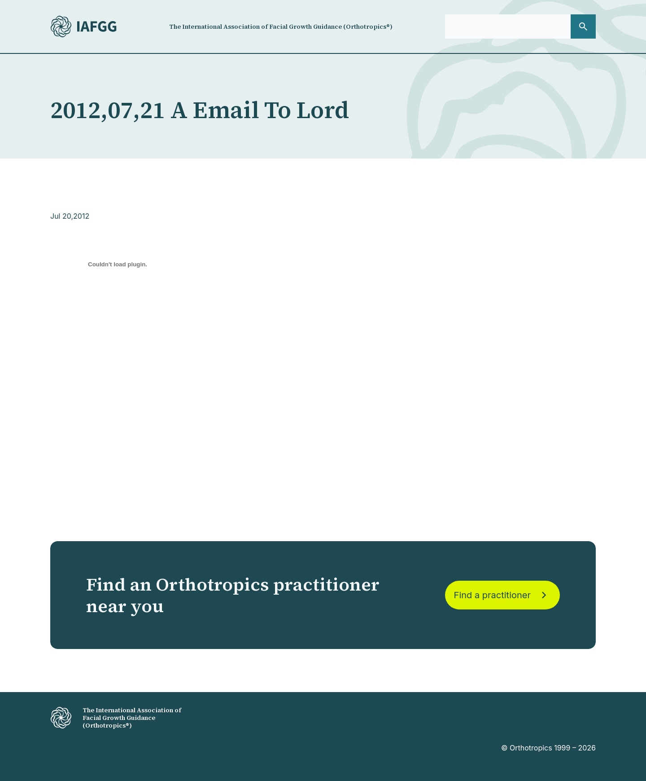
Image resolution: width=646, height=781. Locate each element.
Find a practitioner (502, 595)
